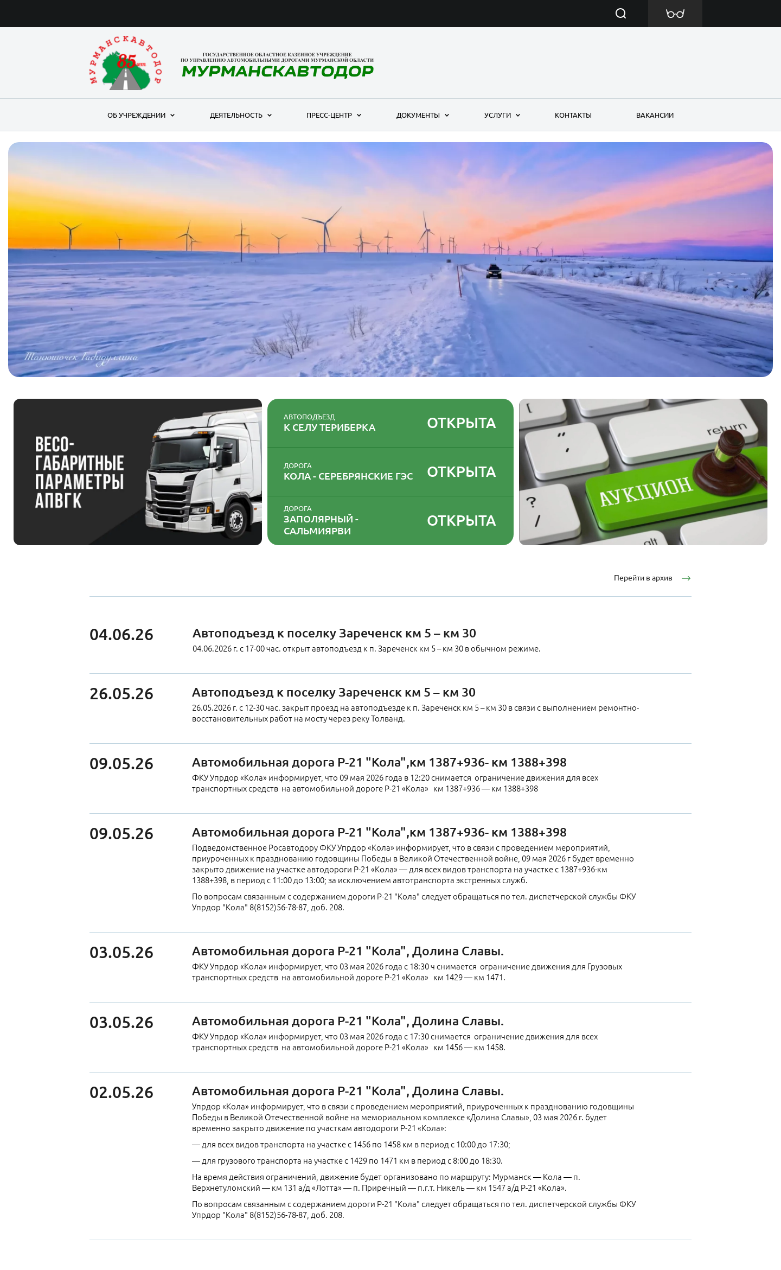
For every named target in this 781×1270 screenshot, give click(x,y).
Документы (418, 115)
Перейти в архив (643, 577)
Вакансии (655, 115)
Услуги (497, 115)
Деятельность (236, 115)
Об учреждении (136, 115)
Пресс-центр (329, 115)
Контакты (573, 115)
